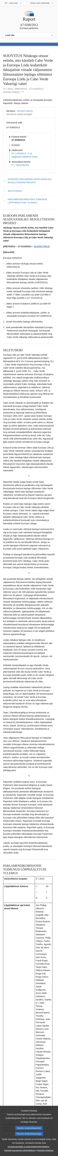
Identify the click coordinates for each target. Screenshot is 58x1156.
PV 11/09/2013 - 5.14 (21, 153)
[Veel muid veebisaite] (41, 3)
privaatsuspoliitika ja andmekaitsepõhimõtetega (28, 1154)
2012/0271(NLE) (25, 111)
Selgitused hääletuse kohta (24, 156)
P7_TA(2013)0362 (20, 165)
